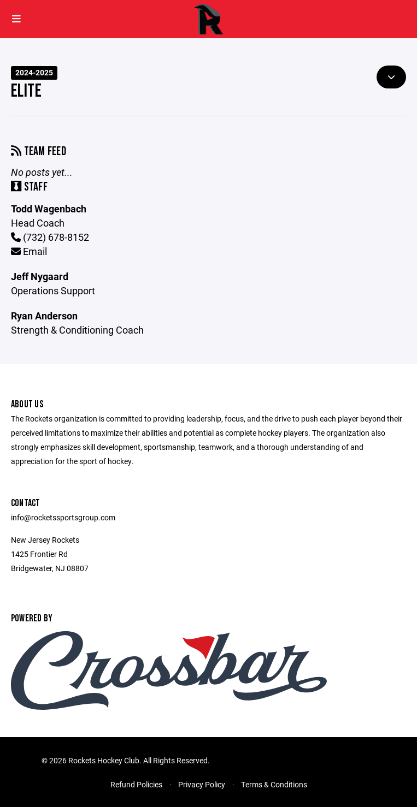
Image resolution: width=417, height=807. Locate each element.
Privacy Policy (201, 784)
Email (29, 251)
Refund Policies (136, 784)
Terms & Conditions (274, 784)
